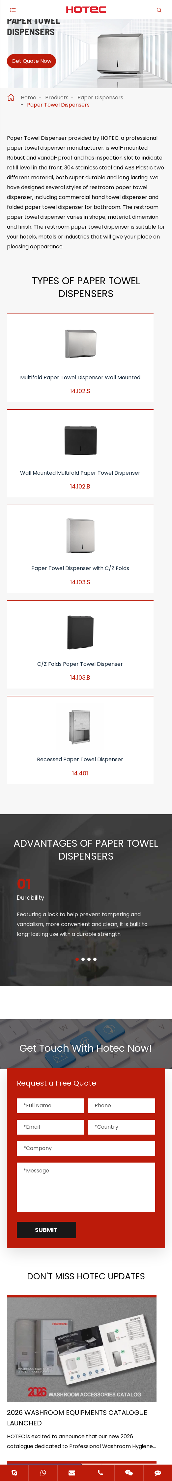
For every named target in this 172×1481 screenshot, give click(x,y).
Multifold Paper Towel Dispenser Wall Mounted (32, 399)
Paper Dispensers (100, 97)
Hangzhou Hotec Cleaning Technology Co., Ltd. (102, 1416)
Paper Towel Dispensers (58, 105)
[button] (77, 735)
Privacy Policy (105, 1436)
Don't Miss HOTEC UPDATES (86, 1053)
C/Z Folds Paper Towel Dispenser (32, 521)
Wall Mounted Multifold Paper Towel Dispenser (86, 399)
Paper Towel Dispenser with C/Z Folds (140, 399)
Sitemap (59, 1436)
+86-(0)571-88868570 (47, 1355)
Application (25, 1283)
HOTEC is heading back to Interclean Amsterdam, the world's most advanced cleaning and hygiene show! (123, 1146)
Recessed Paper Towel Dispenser (86, 521)
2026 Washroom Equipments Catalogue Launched (44, 1146)
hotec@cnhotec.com (46, 1369)
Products (57, 97)
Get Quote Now (39, 65)
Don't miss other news (82, 1210)
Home (28, 97)
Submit (46, 1006)
